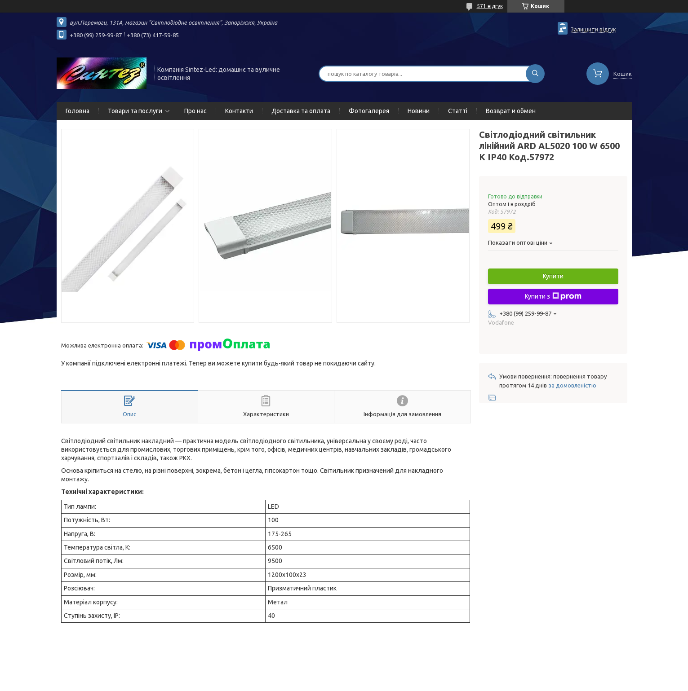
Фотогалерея (369, 111)
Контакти (239, 111)
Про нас (195, 111)
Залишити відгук (593, 29)
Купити (553, 276)
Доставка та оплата (300, 111)
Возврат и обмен (511, 111)
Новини (419, 111)
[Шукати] (535, 73)
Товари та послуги (135, 111)
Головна (77, 111)
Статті (457, 111)
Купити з (553, 296)
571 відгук (490, 6)
